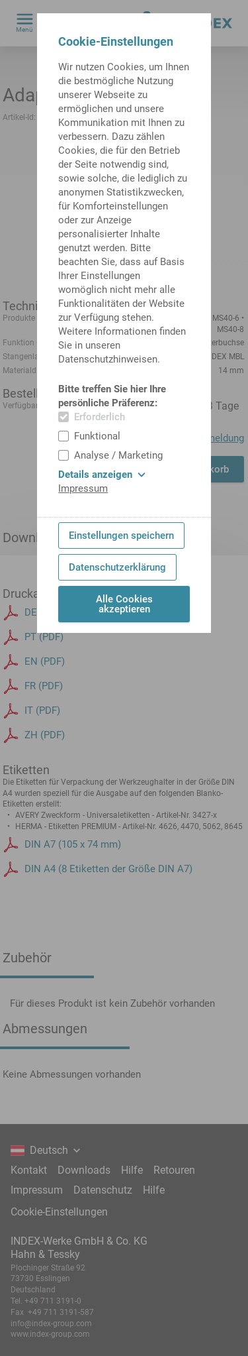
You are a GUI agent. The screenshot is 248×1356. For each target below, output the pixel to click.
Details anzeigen (101, 474)
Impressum (83, 488)
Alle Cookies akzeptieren (124, 604)
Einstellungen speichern (121, 535)
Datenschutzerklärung (117, 567)
